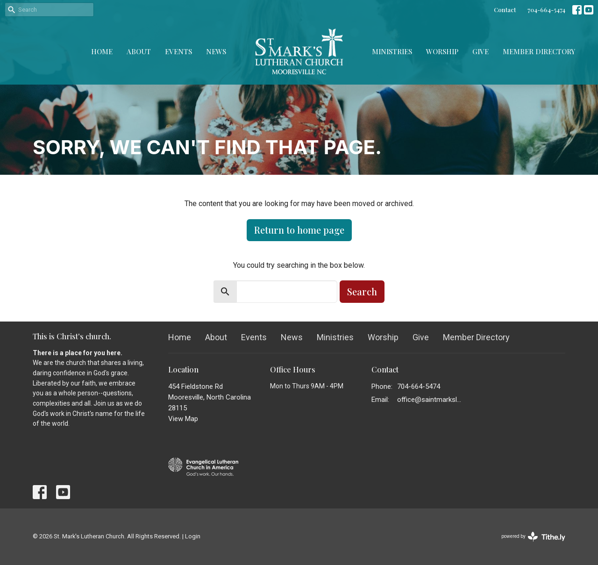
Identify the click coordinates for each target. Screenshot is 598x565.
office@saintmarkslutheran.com (430, 399)
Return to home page (299, 229)
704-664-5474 (546, 10)
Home (102, 51)
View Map (183, 419)
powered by (533, 537)
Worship (442, 51)
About (139, 51)
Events (178, 51)
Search (362, 291)
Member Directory (539, 51)
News (216, 51)
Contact (505, 10)
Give (480, 51)
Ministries (392, 51)
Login (192, 536)
